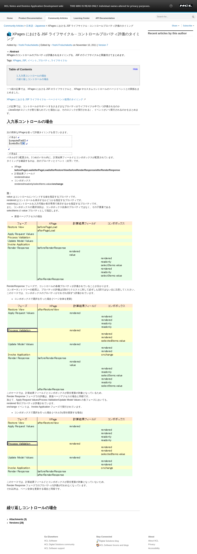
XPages (17, 60)
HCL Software (50, 541)
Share (175, 25)
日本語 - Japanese (35, 25)
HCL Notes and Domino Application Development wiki (33, 6)
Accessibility (154, 548)
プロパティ (44, 60)
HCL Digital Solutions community (59, 544)
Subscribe (188, 25)
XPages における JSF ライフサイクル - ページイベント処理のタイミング (47, 99)
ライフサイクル (59, 60)
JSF (24, 60)
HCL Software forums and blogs (112, 545)
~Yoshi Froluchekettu (28, 45)
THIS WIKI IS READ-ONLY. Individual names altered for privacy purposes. (110, 6)
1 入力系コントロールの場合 (31, 75)
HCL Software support (54, 548)
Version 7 (103, 45)
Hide (135, 69)
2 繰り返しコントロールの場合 (32, 79)
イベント (32, 60)
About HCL (153, 541)
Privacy (151, 544)
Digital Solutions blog (107, 541)
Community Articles (14, 25)
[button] (171, 9)
